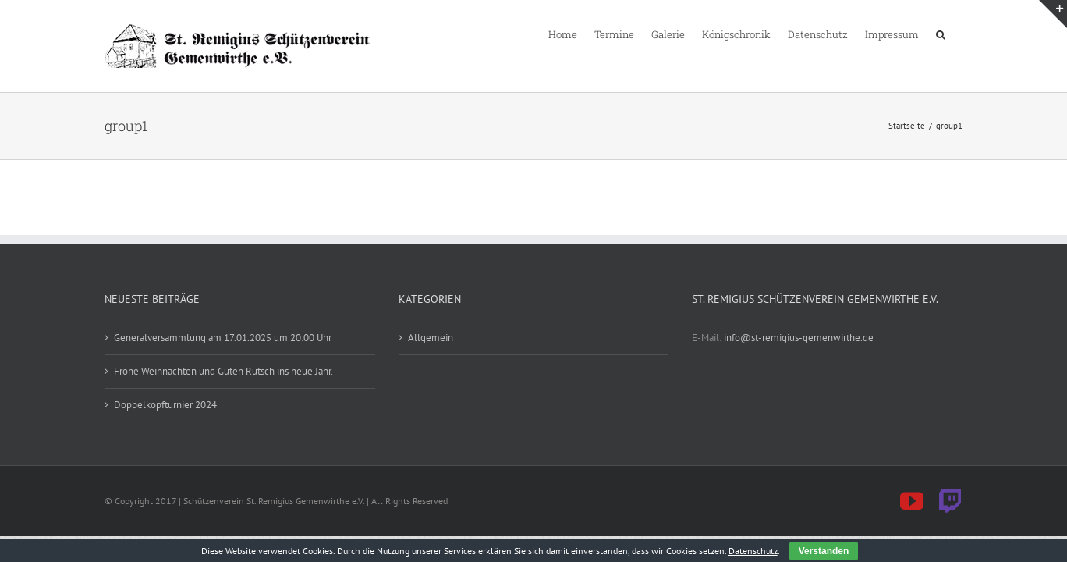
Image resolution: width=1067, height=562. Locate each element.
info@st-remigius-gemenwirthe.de (799, 337)
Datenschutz (753, 551)
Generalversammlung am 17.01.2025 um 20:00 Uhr (222, 337)
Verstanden (824, 551)
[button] (957, 33)
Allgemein (430, 337)
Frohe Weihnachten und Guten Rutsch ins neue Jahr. (223, 371)
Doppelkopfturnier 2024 (165, 404)
